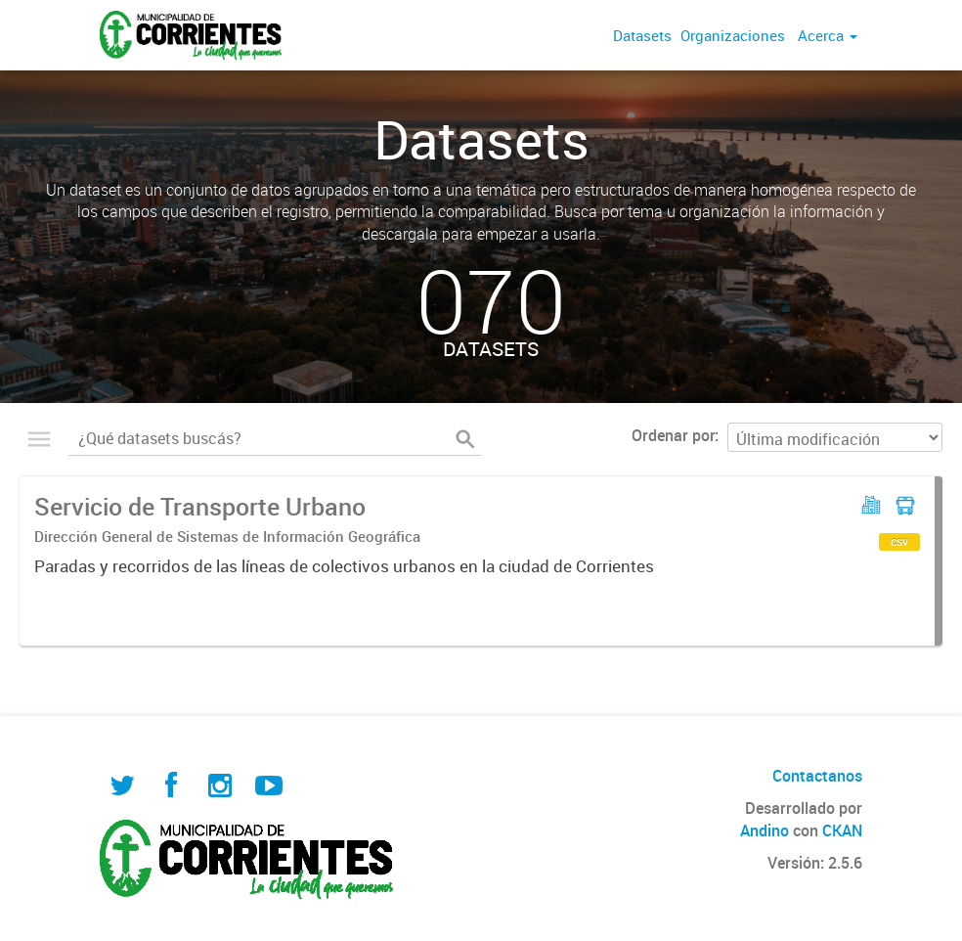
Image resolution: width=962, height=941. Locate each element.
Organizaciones (732, 35)
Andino (764, 830)
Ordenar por (673, 435)
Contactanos (817, 775)
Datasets (642, 35)
